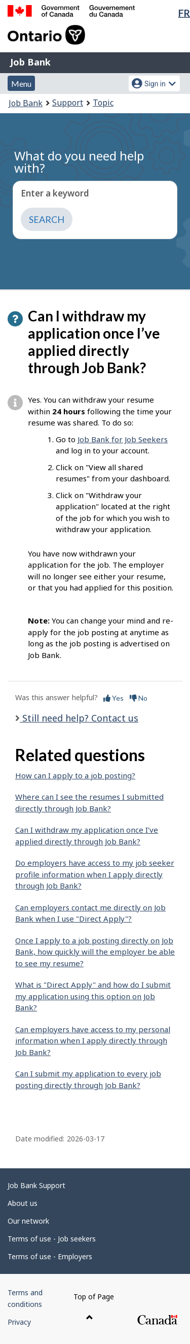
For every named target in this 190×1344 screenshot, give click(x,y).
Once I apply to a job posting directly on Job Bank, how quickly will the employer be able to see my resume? (95, 951)
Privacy (19, 1322)
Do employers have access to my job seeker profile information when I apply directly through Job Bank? (94, 874)
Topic (103, 102)
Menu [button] (21, 83)
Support (67, 102)
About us (22, 1203)
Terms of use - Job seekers (52, 1238)
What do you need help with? (79, 162)
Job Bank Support (36, 1185)
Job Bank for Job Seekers (123, 439)
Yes (113, 698)
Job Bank (30, 62)
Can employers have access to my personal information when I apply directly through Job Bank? (92, 1040)
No (138, 698)
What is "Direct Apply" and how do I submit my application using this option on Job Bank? (93, 995)
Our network (28, 1221)
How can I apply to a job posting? (75, 775)
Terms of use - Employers (50, 1256)
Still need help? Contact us (79, 718)
